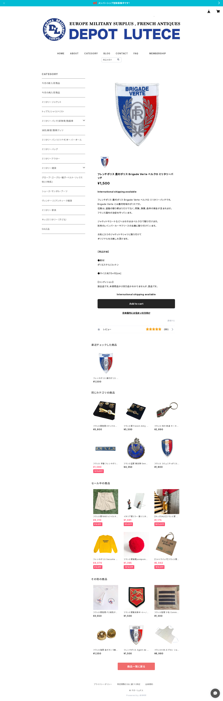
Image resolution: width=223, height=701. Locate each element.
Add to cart (136, 303)
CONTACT (122, 53)
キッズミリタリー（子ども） (54, 219)
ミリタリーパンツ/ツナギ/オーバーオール (62, 139)
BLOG (106, 53)
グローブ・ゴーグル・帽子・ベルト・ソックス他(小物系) (62, 179)
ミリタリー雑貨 (49, 168)
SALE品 (46, 229)
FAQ (135, 53)
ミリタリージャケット (51, 102)
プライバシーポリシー (103, 684)
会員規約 (149, 684)
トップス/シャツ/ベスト (53, 111)
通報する (171, 320)
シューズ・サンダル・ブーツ (54, 191)
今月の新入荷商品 (51, 83)
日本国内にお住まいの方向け (136, 313)
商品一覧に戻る (136, 666)
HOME (60, 53)
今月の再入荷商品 (51, 92)
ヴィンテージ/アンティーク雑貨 (57, 200)
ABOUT (74, 53)
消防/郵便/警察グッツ (52, 130)
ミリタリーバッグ (50, 149)
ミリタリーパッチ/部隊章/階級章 (57, 121)
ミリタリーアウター (51, 158)
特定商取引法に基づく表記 (128, 684)
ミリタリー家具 (49, 210)
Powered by (136, 695)
